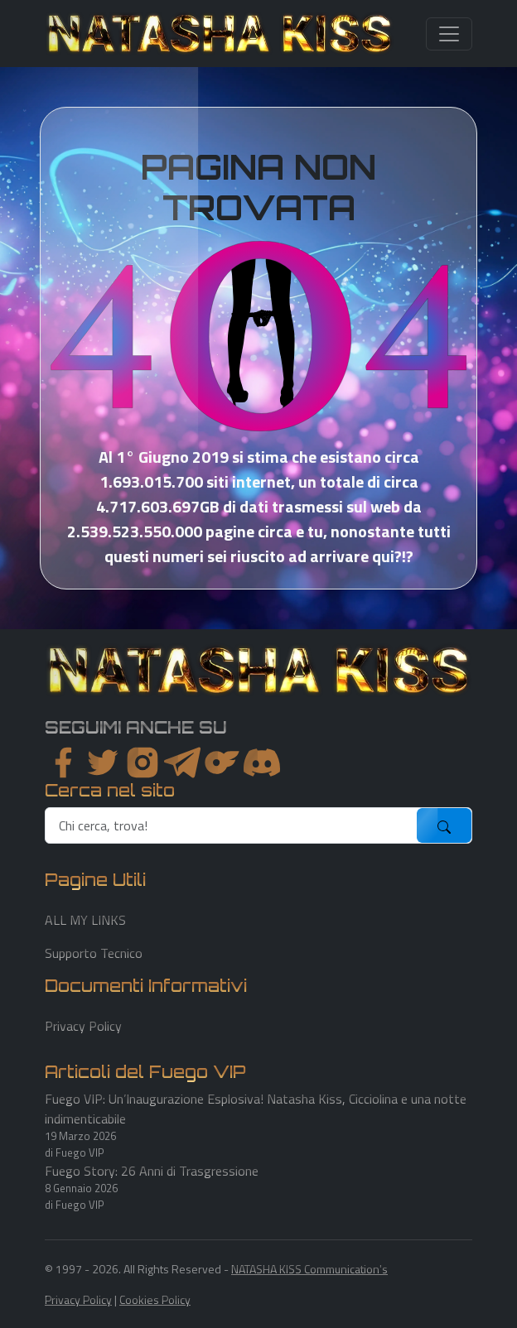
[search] (232, 825)
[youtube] (262, 762)
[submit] (444, 825)
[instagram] (142, 762)
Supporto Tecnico (94, 953)
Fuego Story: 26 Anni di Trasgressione (151, 1171)
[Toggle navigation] (449, 34)
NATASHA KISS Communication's (309, 1268)
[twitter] (103, 762)
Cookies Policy (155, 1299)
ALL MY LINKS (85, 920)
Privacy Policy (83, 1026)
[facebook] (63, 762)
